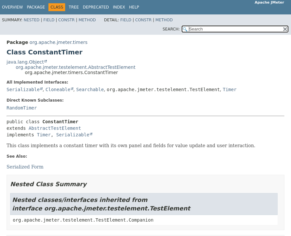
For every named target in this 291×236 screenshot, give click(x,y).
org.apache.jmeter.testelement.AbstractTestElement (76, 67)
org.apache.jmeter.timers (58, 42)
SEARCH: (171, 29)
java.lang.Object (25, 62)
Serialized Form (25, 166)
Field (48, 20)
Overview (12, 7)
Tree (74, 7)
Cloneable (57, 89)
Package (36, 7)
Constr (66, 20)
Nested (31, 20)
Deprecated (96, 7)
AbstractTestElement (54, 128)
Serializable (23, 89)
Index (119, 7)
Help (134, 7)
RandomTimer (22, 107)
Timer (230, 89)
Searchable (90, 89)
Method (87, 20)
